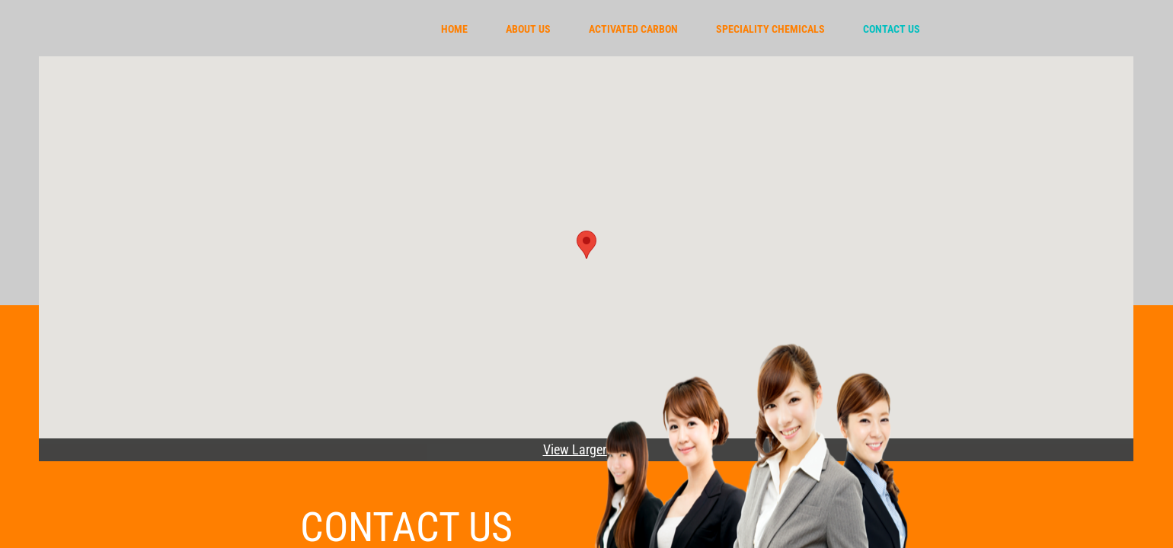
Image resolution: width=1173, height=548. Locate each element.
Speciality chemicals (770, 29)
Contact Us (891, 29)
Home (454, 29)
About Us (528, 29)
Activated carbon (633, 29)
